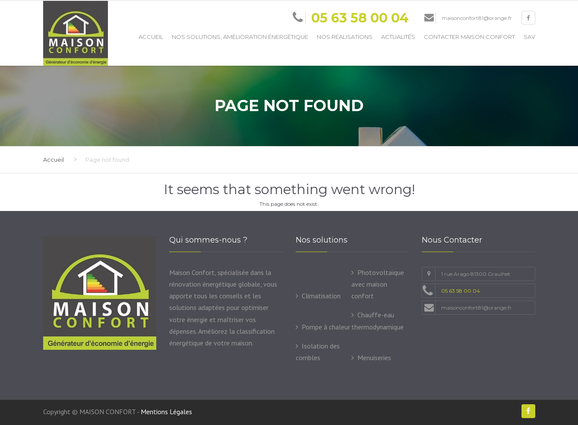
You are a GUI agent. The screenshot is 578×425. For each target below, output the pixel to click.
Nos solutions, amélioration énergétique (240, 36)
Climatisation (321, 295)
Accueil (151, 36)
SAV (529, 36)
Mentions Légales (166, 411)
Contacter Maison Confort (469, 36)
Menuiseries (374, 357)
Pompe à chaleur (326, 327)
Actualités (398, 36)
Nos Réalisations (345, 36)
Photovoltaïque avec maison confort (377, 284)
